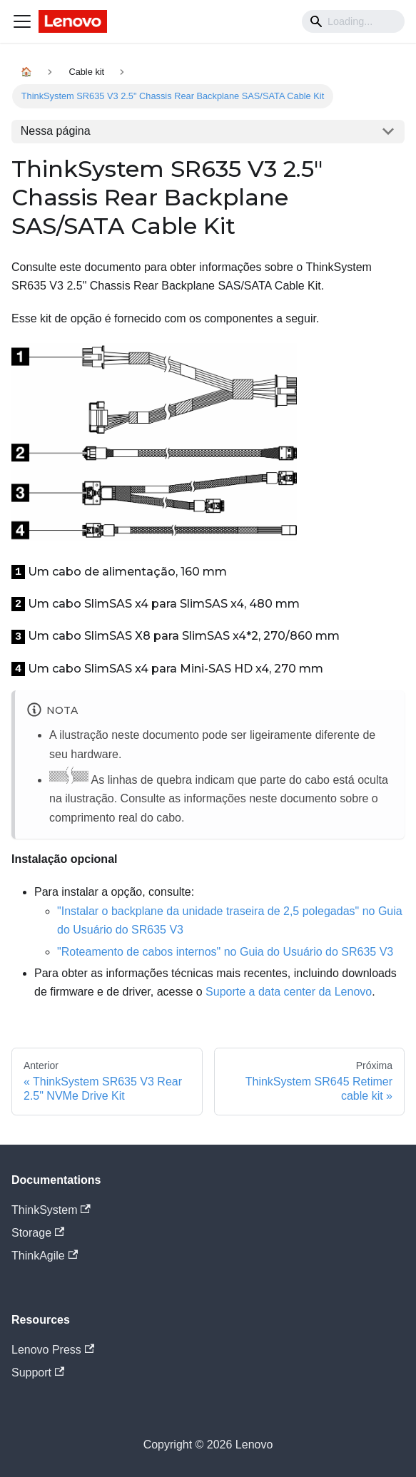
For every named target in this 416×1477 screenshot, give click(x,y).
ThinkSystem (51, 1210)
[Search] (353, 21)
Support (37, 1372)
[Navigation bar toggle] (22, 21)
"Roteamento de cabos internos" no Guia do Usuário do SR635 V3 (225, 952)
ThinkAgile (44, 1255)
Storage (37, 1233)
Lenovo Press (52, 1350)
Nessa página (56, 131)
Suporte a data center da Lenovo (289, 992)
